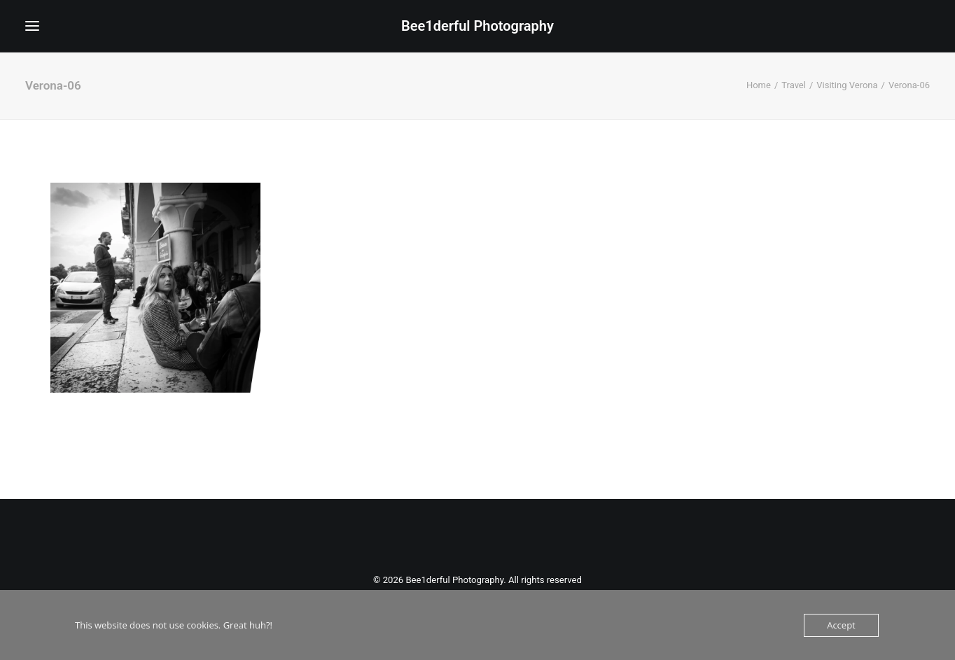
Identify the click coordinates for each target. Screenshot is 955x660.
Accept (841, 625)
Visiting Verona (846, 85)
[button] (32, 26)
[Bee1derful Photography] (477, 26)
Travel (793, 85)
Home (758, 85)
